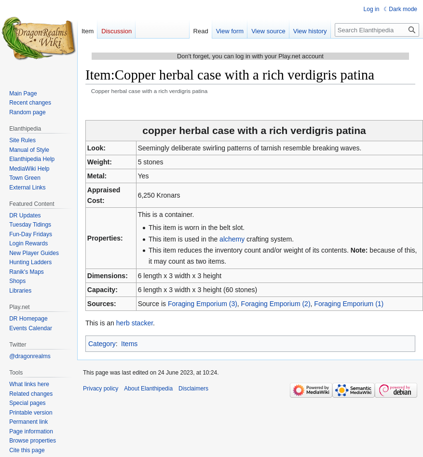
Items (129, 344)
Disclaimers (193, 388)
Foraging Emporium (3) (202, 304)
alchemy (232, 239)
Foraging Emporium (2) (276, 304)
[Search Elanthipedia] (377, 30)
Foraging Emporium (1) (348, 304)
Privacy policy (100, 388)
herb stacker (134, 323)
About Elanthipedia (148, 388)
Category (102, 344)
